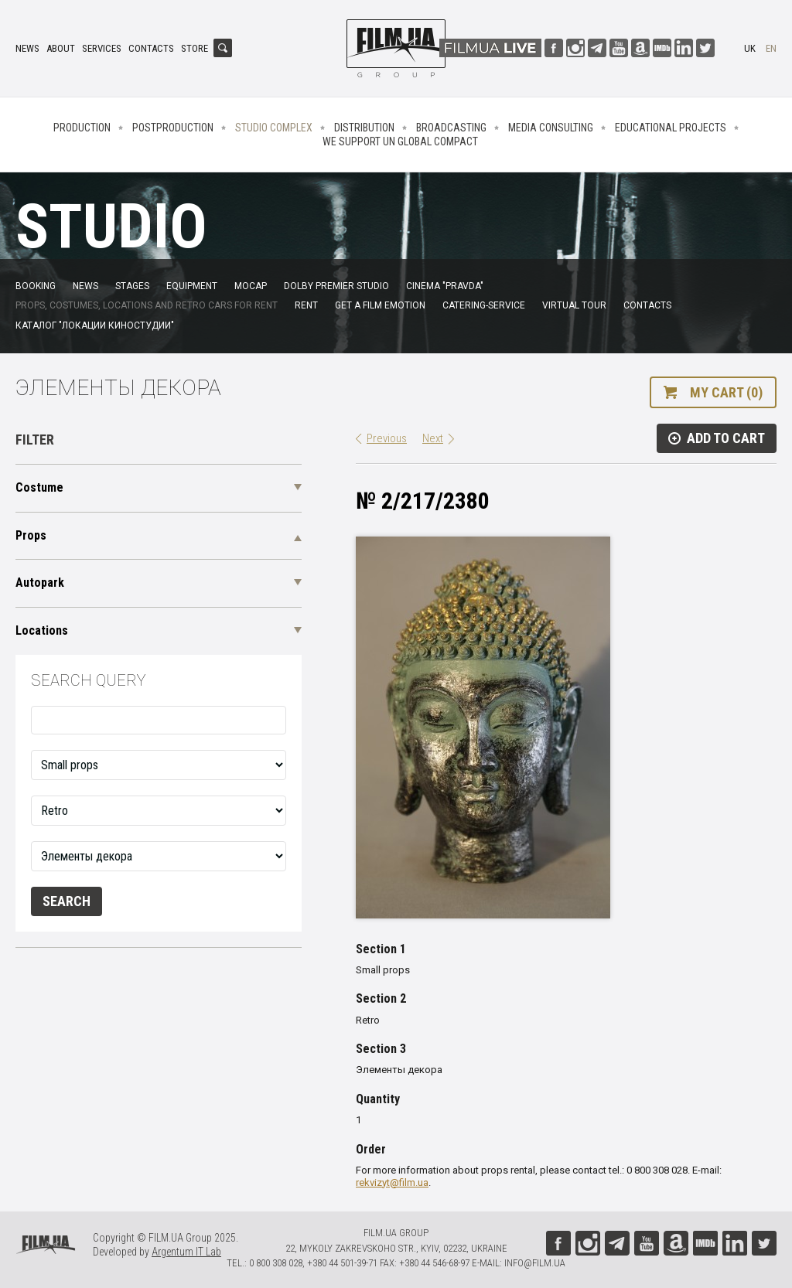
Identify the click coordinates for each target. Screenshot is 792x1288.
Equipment (191, 286)
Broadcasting (451, 127)
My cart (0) (726, 392)
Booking (35, 286)
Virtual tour (574, 305)
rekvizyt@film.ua (392, 1182)
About (60, 48)
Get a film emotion (380, 305)
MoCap (250, 286)
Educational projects (670, 127)
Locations (41, 630)
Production (82, 127)
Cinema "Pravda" (444, 286)
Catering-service (483, 305)
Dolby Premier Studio (336, 286)
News (27, 48)
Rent (306, 305)
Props (30, 535)
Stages (132, 286)
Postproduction (172, 127)
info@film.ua (534, 1263)
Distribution (364, 127)
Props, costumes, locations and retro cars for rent (146, 305)
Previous (387, 438)
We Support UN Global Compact (400, 141)
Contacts (151, 48)
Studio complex (273, 127)
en (771, 48)
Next (432, 438)
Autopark (39, 582)
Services (101, 48)
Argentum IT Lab (186, 1251)
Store (194, 48)
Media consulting (550, 127)
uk (750, 48)
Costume (39, 487)
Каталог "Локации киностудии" (94, 325)
